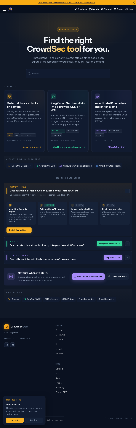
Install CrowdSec (19, 230)
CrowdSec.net (106, 299)
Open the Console (20, 166)
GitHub (59, 330)
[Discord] (12, 344)
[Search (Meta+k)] (68, 73)
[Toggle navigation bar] (4, 9)
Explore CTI (113, 257)
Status (128, 418)
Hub (57, 373)
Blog (58, 378)
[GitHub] (6, 344)
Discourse (60, 335)
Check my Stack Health (108, 166)
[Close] (133, 2)
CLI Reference (51, 299)
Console (13, 299)
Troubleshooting (86, 299)
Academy (60, 387)
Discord (59, 339)
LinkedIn (59, 349)
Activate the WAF (45, 166)
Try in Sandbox (117, 276)
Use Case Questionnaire (88, 276)
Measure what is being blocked (75, 166)
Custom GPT (61, 392)
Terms (119, 418)
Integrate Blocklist (109, 243)
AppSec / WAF (32, 299)
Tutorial (59, 383)
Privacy (109, 418)
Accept (14, 420)
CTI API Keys (68, 299)
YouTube (59, 354)
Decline (33, 420)
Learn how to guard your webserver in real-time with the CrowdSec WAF (66, 2)
